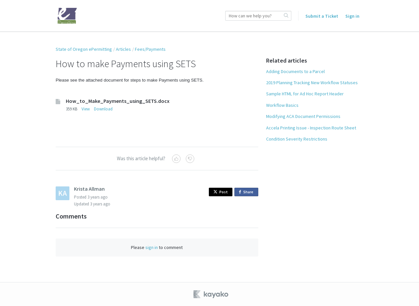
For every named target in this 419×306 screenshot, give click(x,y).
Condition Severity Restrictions (296, 139)
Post (220, 191)
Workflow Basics (282, 105)
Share (247, 192)
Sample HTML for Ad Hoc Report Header (305, 94)
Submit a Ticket (321, 16)
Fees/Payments (150, 49)
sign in (151, 247)
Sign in (352, 16)
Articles (123, 49)
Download (103, 109)
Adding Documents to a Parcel (295, 71)
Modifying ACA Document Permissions (303, 116)
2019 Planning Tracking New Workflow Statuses (312, 83)
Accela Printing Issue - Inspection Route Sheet (311, 128)
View (86, 109)
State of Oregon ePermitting (84, 49)
